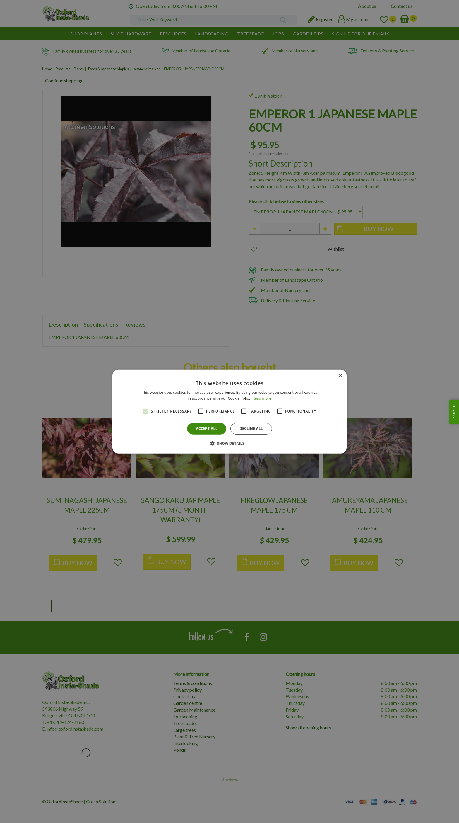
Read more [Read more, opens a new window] (262, 398)
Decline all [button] (251, 428)
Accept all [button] (206, 428)
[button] (229, 443)
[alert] (229, 411)
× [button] (340, 376)
